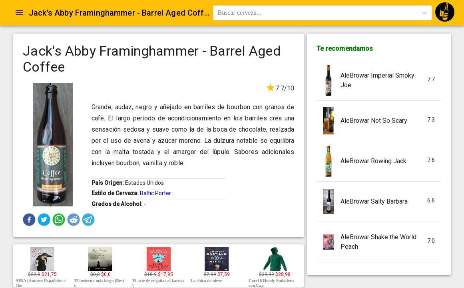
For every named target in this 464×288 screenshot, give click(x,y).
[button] (29, 219)
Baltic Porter (155, 193)
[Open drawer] (19, 12)
